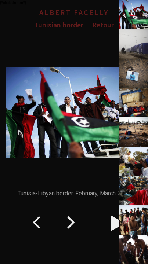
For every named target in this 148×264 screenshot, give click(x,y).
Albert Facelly (74, 12)
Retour (103, 24)
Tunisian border (58, 24)
